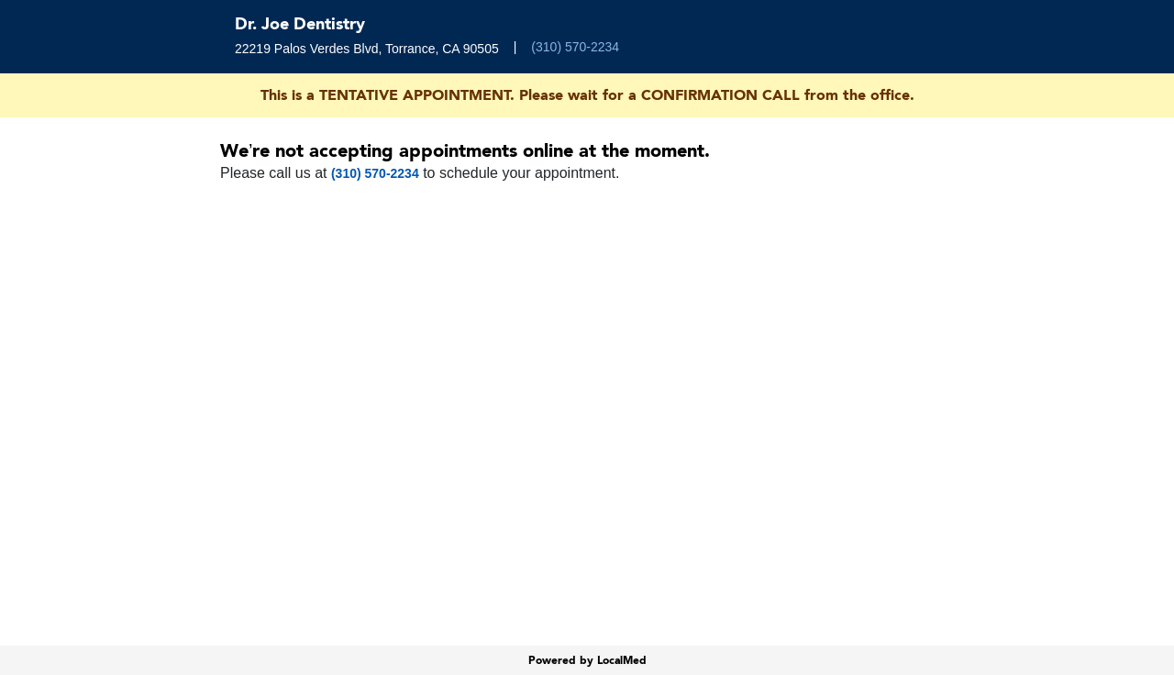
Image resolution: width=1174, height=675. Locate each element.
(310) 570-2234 (575, 46)
